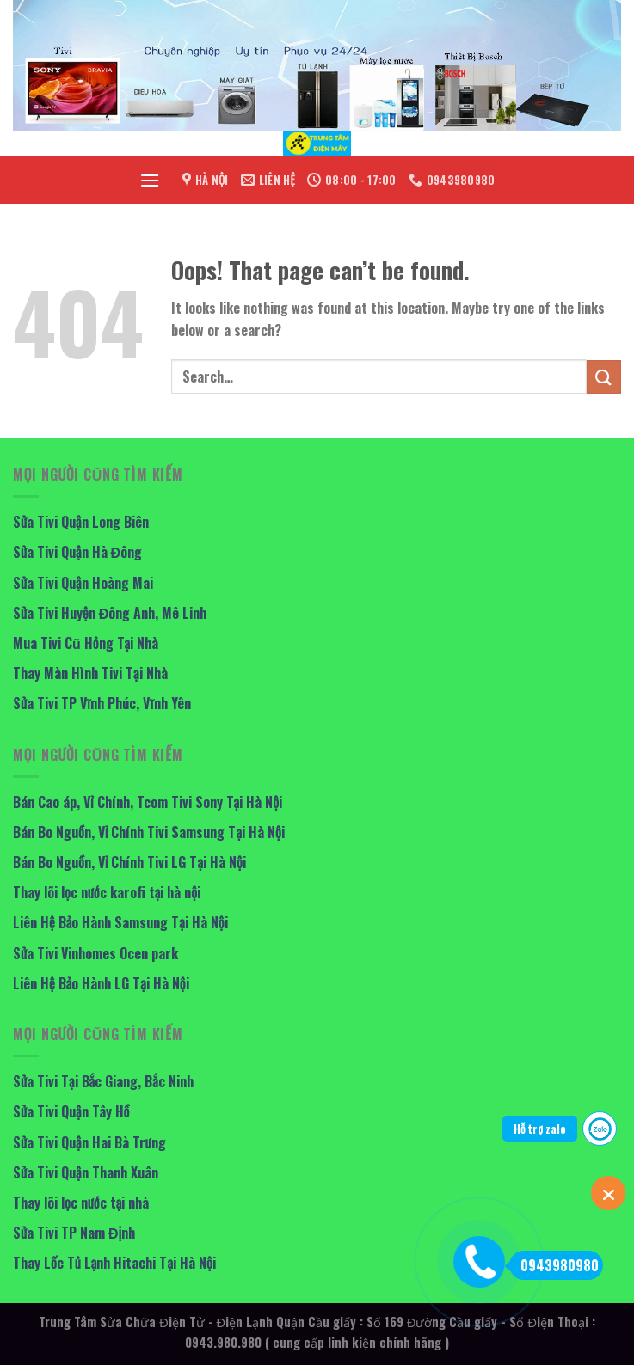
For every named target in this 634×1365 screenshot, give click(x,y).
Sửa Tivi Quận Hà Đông (77, 552)
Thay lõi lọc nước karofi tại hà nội (106, 892)
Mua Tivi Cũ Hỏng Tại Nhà (85, 643)
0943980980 (554, 1265)
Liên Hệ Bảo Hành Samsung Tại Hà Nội (120, 922)
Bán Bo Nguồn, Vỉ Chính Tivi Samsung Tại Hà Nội (149, 832)
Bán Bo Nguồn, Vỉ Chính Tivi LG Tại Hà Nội (129, 862)
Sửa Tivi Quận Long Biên (81, 521)
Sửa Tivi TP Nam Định (74, 1232)
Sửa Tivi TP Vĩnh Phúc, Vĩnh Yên (102, 703)
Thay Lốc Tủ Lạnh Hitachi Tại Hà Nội (114, 1262)
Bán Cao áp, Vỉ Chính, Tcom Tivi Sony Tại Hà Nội (147, 802)
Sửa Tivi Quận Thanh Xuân (85, 1172)
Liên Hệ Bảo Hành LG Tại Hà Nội (101, 983)
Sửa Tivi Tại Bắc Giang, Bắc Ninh (103, 1081)
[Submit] (604, 377)
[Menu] (149, 180)
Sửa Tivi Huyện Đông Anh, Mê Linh (109, 613)
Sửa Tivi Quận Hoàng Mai (83, 582)
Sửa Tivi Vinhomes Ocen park (95, 953)
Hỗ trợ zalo (540, 1128)
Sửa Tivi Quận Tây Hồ (71, 1111)
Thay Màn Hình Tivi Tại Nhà (90, 673)
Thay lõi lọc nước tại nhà (81, 1202)
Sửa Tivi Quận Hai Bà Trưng (89, 1142)
